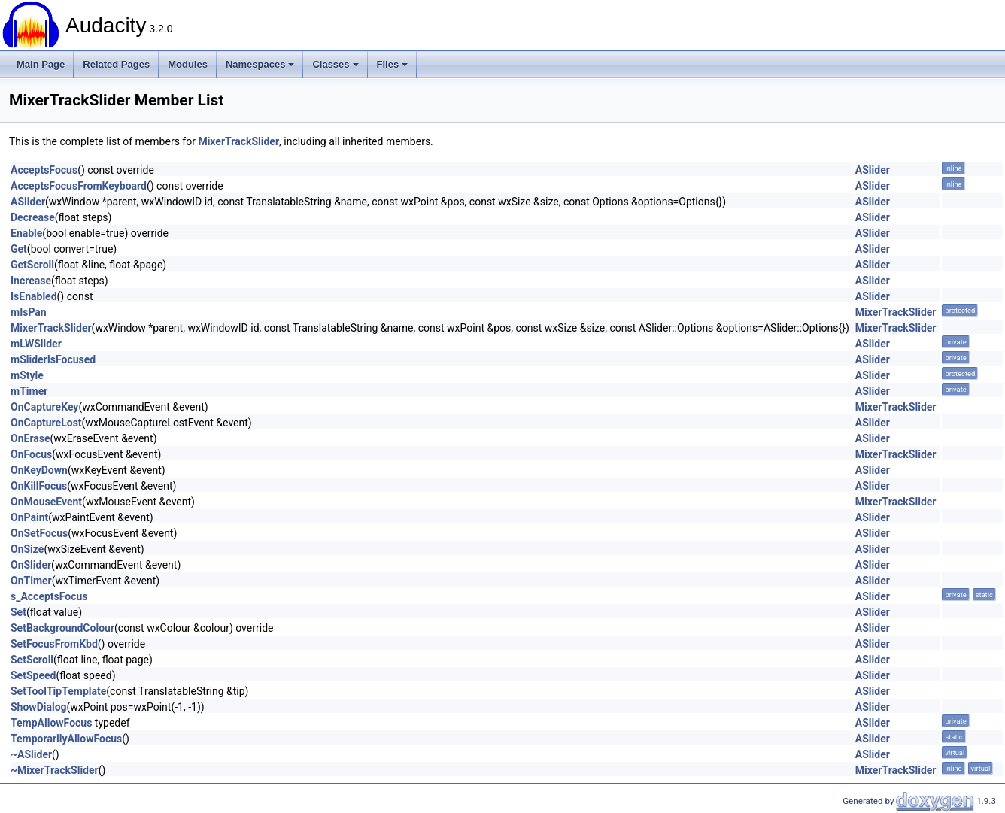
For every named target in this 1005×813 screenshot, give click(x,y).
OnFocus (31, 454)
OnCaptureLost (46, 423)
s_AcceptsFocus (49, 596)
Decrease (33, 217)
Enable (26, 233)
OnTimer (31, 581)
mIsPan (29, 312)
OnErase (30, 438)
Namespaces (260, 64)
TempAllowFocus (51, 723)
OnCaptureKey (44, 407)
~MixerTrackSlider (55, 770)
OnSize (27, 549)
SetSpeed (33, 675)
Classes (335, 64)
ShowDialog (39, 707)
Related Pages (116, 64)
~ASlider (31, 754)
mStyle (27, 375)
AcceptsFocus (44, 170)
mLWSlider (36, 344)
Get (19, 249)
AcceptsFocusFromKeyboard (79, 186)
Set (18, 612)
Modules (188, 64)
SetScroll (32, 660)
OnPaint (29, 517)
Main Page (41, 64)
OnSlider (31, 565)
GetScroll (32, 265)
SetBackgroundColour (62, 628)
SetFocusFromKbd (54, 644)
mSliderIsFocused (53, 359)
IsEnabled (34, 296)
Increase (31, 281)
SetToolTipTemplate (58, 691)
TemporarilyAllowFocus (66, 739)
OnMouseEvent (46, 502)
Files (392, 64)
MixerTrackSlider (238, 141)
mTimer (29, 391)
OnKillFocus (39, 486)
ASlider (872, 170)
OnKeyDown (39, 470)
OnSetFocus (39, 533)
